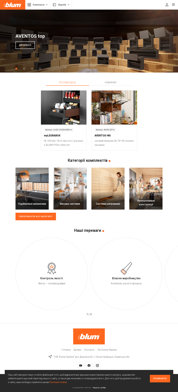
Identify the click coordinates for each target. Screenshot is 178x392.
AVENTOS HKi (103, 135)
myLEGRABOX (52, 135)
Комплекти (38, 4)
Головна (66, 349)
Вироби (60, 5)
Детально (25, 45)
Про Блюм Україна (107, 349)
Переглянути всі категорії (35, 216)
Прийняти (160, 378)
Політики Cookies (58, 382)
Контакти (89, 349)
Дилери (77, 349)
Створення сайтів (89, 387)
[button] (16, 68)
